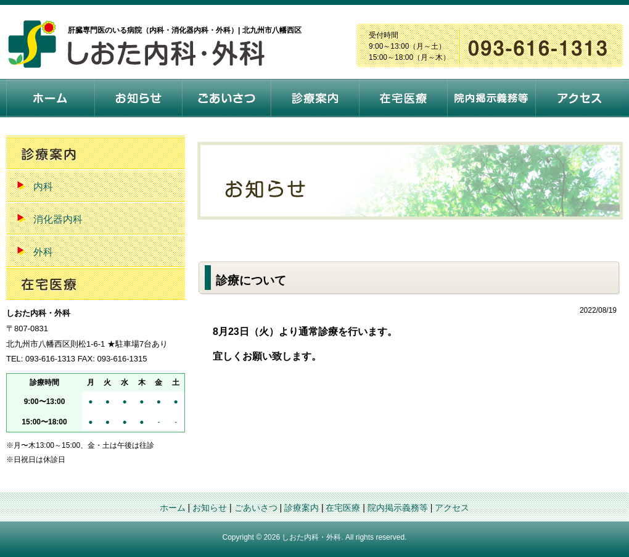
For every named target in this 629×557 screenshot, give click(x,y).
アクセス (452, 508)
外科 (43, 252)
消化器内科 (58, 219)
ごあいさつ (256, 508)
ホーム (173, 508)
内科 (43, 186)
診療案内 (301, 508)
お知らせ (209, 508)
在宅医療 (343, 508)
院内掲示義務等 (398, 508)
